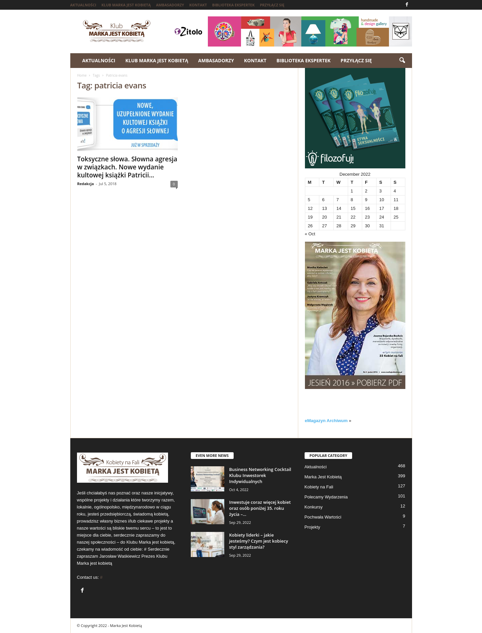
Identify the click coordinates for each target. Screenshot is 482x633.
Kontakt (198, 4)
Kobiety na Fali (319, 486)
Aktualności (83, 4)
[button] (402, 60)
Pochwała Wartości (323, 517)
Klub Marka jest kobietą (126, 4)
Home (82, 75)
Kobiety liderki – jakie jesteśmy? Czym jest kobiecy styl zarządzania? (258, 541)
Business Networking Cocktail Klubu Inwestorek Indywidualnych (260, 475)
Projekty (312, 527)
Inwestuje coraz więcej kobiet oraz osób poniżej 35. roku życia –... (260, 508)
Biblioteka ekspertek (233, 4)
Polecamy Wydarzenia (326, 496)
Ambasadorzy (170, 4)
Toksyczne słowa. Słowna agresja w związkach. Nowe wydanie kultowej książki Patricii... (127, 167)
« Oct (310, 233)
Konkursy (314, 506)
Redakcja (85, 183)
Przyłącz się (272, 4)
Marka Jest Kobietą (323, 476)
